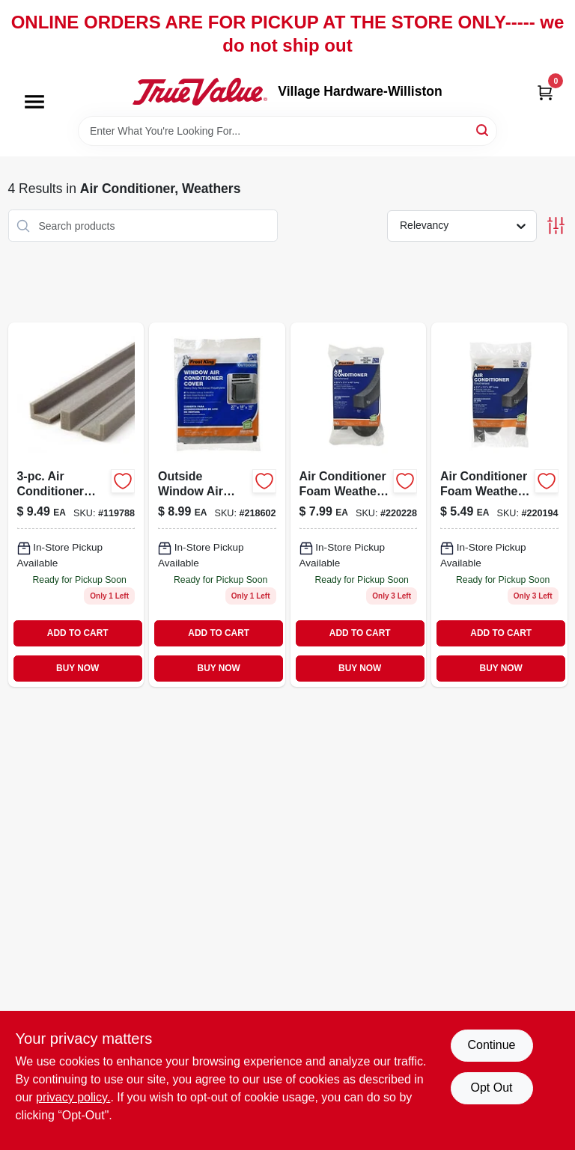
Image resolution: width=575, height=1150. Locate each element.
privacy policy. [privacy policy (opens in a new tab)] (73, 1097)
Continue (491, 1045)
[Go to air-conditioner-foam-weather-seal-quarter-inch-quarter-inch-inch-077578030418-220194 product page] (499, 504)
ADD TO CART (78, 633)
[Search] (483, 129)
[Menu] (34, 102)
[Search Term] (287, 131)
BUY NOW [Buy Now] (77, 668)
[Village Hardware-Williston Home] (200, 91)
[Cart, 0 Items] (545, 92)
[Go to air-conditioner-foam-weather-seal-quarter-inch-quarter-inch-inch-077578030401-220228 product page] (358, 504)
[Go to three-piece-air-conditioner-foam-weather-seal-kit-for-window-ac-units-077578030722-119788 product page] (76, 504)
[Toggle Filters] (556, 225)
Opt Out (491, 1087)
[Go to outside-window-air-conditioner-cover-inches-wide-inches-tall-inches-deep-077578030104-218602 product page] (217, 504)
